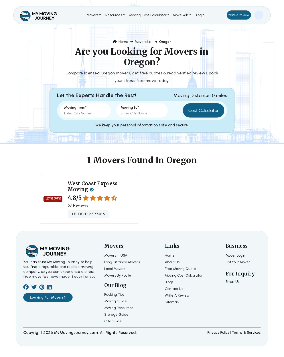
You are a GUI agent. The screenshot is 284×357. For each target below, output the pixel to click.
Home (120, 42)
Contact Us (174, 289)
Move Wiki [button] (181, 15)
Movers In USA (115, 255)
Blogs (169, 282)
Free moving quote (180, 269)
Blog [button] (198, 15)
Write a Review (238, 15)
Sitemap (172, 302)
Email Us (233, 281)
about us (172, 262)
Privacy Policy (218, 332)
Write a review (177, 295)
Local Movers (114, 269)
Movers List (144, 42)
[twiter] (34, 288)
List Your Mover (238, 262)
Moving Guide (115, 301)
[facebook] (26, 288)
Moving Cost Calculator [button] (148, 15)
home (170, 255)
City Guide (113, 321)
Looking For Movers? (48, 297)
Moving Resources (118, 308)
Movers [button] (92, 15)
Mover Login (235, 255)
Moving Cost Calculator (183, 275)
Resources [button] (113, 15)
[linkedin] (49, 288)
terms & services (246, 332)
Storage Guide (116, 314)
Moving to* (130, 107)
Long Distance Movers (122, 262)
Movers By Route (117, 275)
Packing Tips (114, 294)
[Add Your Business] (258, 15)
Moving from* (75, 107)
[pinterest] (41, 288)
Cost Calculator (203, 110)
